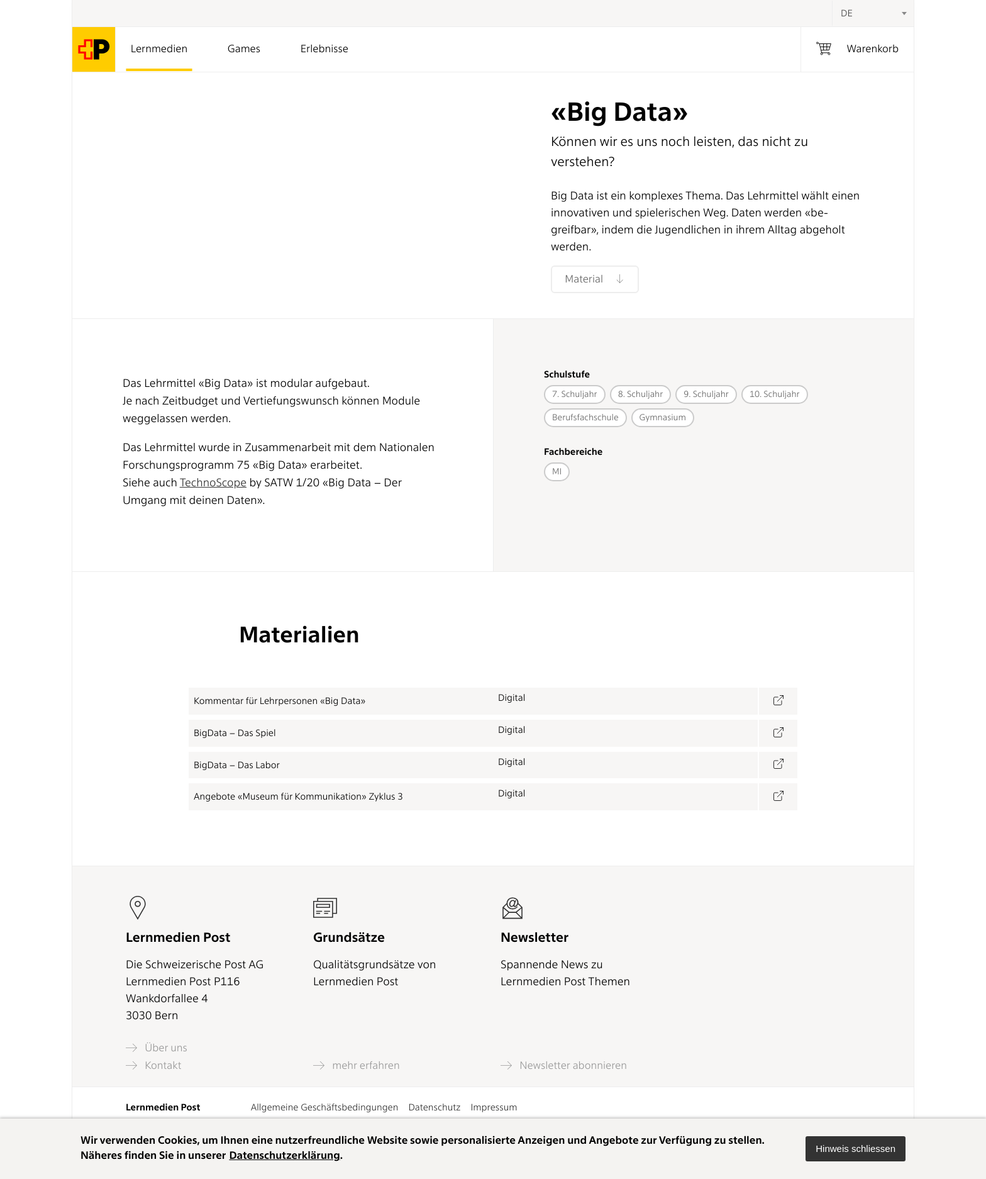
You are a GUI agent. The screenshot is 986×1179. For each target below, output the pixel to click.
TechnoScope (213, 482)
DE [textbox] (847, 13)
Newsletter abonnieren (564, 1065)
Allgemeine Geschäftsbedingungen (325, 1107)
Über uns (156, 1048)
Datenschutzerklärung (284, 1155)
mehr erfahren (356, 1065)
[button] (856, 1148)
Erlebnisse (324, 49)
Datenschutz (434, 1107)
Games (244, 49)
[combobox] (873, 13)
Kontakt (153, 1065)
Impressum (493, 1107)
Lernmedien (159, 49)
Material (594, 279)
